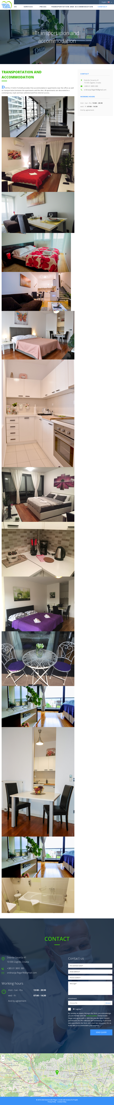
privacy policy (92, 1016)
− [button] (3, 1059)
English (106, 2)
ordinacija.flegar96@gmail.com (95, 90)
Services (28, 7)
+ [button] (3, 1056)
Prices (43, 7)
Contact (102, 7)
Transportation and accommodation (72, 7)
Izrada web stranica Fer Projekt (68, 1100)
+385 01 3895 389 (91, 86)
